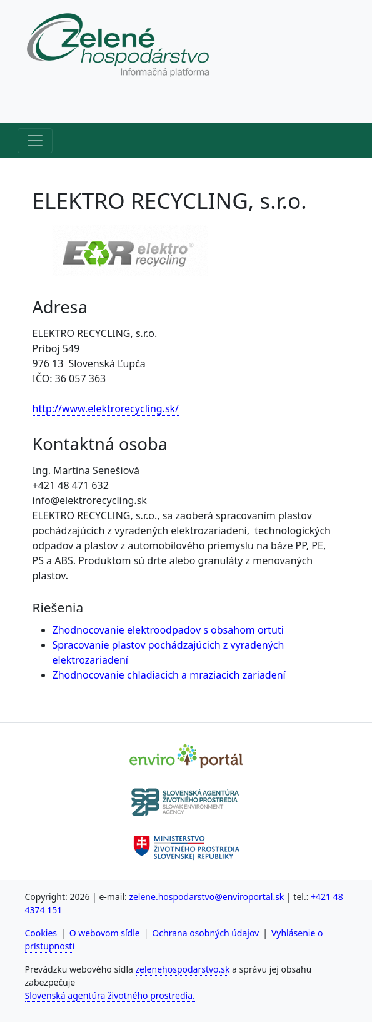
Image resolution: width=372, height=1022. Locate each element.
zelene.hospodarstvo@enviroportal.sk (206, 897)
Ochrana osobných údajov (206, 933)
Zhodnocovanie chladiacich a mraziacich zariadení (169, 675)
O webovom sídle (106, 933)
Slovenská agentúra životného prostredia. (110, 995)
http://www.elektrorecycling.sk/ (106, 408)
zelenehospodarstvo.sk (183, 969)
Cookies (42, 933)
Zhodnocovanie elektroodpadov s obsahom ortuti (168, 630)
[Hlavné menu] (35, 140)
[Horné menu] (35, 105)
